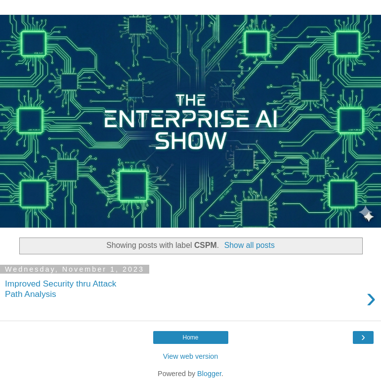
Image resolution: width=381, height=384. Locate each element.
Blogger (209, 374)
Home (190, 337)
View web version (190, 356)
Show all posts (249, 245)
